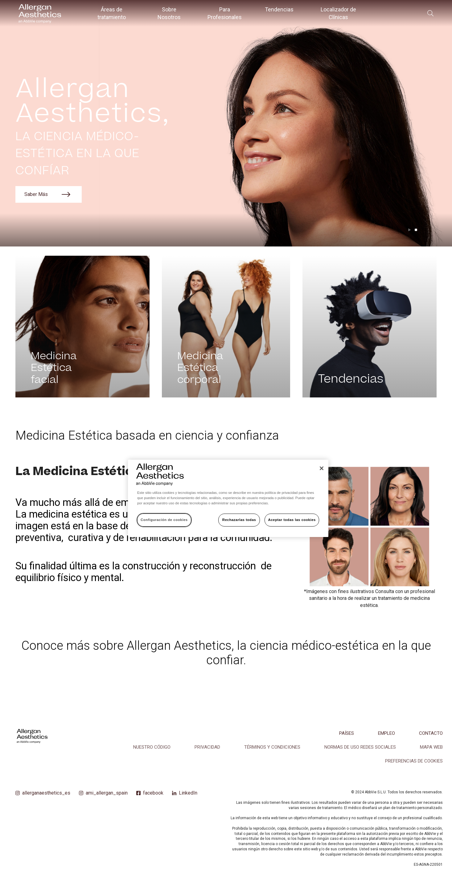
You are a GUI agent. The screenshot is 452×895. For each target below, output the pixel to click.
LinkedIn (188, 793)
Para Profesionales (225, 13)
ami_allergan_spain (107, 793)
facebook (153, 793)
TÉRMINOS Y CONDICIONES (272, 747)
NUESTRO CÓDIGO (152, 747)
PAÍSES (346, 733)
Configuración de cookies (164, 520)
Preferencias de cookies (414, 761)
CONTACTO (431, 733)
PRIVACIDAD (207, 747)
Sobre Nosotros (169, 13)
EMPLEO (386, 733)
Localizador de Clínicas (338, 13)
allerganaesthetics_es (46, 793)
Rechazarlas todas (239, 520)
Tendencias (279, 9)
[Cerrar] (321, 468)
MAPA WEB (431, 747)
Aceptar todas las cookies (292, 520)
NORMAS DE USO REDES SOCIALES (360, 747)
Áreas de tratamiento (111, 13)
